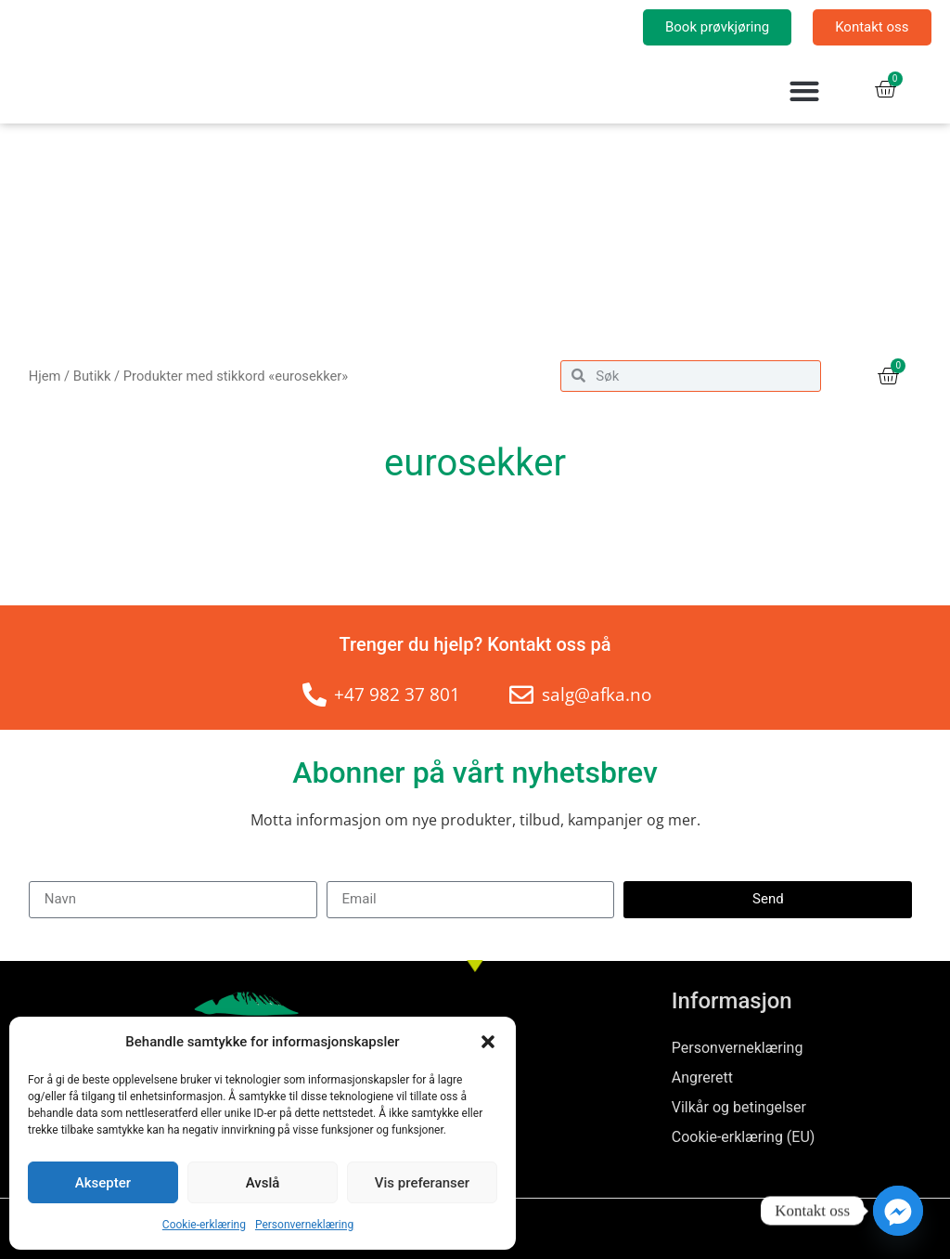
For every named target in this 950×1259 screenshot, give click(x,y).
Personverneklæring (304, 1224)
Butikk (92, 376)
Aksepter (103, 1183)
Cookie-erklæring (204, 1224)
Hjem (45, 376)
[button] (488, 1041)
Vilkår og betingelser (739, 1107)
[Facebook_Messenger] (898, 1211)
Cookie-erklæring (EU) (743, 1137)
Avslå (263, 1183)
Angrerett (702, 1077)
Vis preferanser (422, 1183)
